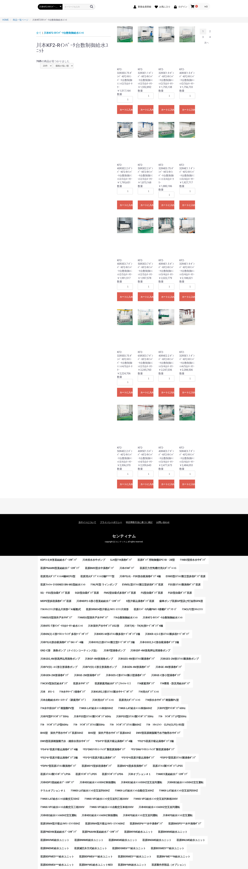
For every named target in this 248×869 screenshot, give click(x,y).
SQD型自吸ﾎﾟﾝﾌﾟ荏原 (87, 592)
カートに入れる (126, 109)
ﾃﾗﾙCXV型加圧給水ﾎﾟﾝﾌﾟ (54, 683)
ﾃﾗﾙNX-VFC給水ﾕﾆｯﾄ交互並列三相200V (106, 798)
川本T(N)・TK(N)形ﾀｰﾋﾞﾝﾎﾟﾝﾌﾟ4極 (143, 625)
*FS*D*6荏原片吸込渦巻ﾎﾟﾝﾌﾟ (138, 757)
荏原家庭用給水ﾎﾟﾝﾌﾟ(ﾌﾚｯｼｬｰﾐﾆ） (113, 683)
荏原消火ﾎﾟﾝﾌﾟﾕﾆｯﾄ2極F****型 (97, 576)
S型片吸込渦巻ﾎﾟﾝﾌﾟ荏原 (140, 601)
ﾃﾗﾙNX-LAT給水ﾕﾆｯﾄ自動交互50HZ (59, 798)
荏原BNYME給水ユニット (138, 831)
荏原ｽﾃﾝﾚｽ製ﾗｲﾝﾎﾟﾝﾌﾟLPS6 (55, 774)
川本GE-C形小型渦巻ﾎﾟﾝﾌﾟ (166, 675)
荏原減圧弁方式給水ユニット (90, 848)
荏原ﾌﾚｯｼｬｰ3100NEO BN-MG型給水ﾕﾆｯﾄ (62, 584)
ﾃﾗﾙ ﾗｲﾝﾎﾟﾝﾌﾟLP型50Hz (172, 716)
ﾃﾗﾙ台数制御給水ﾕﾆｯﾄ (126, 617)
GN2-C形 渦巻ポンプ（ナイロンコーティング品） (69, 650)
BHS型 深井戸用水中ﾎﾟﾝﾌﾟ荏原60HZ (109, 732)
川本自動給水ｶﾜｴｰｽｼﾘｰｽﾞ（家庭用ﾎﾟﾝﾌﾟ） (63, 699)
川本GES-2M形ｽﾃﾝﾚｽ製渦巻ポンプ (179, 658)
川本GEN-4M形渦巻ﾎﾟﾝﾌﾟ (136, 667)
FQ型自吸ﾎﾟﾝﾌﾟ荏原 (152, 592)
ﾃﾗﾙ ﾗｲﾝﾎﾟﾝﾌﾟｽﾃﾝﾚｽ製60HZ (125, 724)
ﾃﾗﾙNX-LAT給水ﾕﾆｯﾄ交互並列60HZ (90, 790)
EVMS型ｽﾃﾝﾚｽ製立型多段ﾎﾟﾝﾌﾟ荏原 (185, 576)
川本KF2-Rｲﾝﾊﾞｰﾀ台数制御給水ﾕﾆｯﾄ (64, 32)
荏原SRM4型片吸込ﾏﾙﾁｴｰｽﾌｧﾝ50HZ (60, 823)
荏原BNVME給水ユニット (54, 840)
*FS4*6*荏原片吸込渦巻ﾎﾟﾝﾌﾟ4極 (59, 749)
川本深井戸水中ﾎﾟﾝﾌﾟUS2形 (103, 625)
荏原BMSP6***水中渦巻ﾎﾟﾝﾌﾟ (146, 823)
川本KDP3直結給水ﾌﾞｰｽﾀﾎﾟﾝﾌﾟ (57, 782)
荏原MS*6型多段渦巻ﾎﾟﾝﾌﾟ (132, 765)
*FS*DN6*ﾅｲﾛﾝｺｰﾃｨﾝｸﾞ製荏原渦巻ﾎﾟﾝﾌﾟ (153, 749)
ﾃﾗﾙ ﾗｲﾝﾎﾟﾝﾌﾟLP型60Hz (54, 724)
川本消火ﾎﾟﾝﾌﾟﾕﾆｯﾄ (103, 699)
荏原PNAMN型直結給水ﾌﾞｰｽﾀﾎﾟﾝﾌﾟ (60, 568)
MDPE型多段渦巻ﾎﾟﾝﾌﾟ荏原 (55, 601)
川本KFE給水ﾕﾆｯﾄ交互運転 (177, 815)
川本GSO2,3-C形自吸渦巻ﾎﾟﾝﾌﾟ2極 (159, 642)
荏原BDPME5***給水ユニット (57, 856)
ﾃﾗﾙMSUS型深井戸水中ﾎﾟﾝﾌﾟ (56, 617)
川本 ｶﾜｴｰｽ (47, 691)
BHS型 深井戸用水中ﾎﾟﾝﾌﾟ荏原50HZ (61, 732)
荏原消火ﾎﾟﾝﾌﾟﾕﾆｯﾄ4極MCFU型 (57, 576)
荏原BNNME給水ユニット (88, 840)
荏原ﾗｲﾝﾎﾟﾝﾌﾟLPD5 (86, 774)
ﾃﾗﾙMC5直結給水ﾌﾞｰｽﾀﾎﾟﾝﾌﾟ (172, 774)
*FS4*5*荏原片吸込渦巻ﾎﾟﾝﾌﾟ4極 (113, 741)
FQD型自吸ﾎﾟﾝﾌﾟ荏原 (180, 592)
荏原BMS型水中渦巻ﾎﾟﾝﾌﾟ (99, 568)
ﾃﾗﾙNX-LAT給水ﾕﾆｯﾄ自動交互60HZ (134, 790)
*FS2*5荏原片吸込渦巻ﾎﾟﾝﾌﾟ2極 (155, 741)
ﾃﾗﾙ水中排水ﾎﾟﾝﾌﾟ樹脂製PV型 (57, 708)
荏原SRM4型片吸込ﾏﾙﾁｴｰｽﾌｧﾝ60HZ (105, 823)
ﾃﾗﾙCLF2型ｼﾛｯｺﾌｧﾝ (192, 609)
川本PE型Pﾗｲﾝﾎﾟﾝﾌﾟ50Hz (54, 716)
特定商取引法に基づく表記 (139, 522)
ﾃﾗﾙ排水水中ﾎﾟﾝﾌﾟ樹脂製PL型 (162, 699)
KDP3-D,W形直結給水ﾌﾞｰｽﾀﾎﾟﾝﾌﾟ (58, 559)
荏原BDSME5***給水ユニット (167, 848)
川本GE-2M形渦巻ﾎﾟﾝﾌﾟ (87, 675)
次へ (206, 42)
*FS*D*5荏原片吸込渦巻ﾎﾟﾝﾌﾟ (99, 757)
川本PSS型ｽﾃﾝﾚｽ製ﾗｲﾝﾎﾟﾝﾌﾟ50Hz (134, 716)
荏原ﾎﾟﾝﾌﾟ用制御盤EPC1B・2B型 (156, 559)
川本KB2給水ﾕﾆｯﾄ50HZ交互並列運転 (141, 782)
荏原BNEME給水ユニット (54, 848)
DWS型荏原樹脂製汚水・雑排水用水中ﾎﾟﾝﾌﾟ (65, 741)
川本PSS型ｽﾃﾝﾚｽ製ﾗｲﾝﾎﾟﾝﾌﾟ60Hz (92, 716)
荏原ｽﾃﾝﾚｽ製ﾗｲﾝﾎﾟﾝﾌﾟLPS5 (168, 765)
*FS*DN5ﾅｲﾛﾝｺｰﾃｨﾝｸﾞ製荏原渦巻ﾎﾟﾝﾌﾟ (104, 749)
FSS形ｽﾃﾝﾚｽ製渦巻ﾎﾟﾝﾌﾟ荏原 (184, 584)
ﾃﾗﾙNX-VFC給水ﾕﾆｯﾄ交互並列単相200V (155, 798)
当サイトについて (87, 522)
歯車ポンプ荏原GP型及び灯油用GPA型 (181, 601)
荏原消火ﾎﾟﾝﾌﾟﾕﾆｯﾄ (129, 699)
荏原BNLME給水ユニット (191, 840)
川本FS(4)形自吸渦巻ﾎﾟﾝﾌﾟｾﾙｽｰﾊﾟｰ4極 (61, 642)
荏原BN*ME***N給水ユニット (173, 856)
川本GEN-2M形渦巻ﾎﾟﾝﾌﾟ (54, 675)
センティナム (124, 536)
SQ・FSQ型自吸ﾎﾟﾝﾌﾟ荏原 (55, 592)
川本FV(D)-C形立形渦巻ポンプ (99, 667)
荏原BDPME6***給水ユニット (96, 856)
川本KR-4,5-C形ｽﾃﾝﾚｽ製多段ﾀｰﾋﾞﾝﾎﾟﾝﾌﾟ (167, 634)
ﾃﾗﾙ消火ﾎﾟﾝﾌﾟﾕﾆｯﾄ (149, 691)
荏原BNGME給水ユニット (156, 840)
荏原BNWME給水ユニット (173, 831)
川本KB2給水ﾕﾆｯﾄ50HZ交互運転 (185, 782)
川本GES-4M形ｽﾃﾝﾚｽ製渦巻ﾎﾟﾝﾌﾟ (136, 658)
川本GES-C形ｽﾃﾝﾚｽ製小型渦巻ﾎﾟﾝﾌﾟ (126, 675)
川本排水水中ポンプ (93, 559)
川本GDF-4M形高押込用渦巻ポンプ (150, 650)
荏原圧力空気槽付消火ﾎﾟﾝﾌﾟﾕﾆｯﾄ (158, 568)
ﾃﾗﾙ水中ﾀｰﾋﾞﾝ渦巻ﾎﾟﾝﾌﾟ (72, 691)
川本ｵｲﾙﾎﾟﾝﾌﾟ (127, 568)
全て (38, 32)
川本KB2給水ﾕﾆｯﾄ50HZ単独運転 (98, 782)
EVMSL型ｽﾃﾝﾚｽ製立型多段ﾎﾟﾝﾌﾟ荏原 (142, 584)
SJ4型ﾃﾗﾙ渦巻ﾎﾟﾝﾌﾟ (121, 559)
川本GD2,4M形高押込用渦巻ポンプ (60, 658)
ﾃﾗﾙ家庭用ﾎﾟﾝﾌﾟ (146, 683)
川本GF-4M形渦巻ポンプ (99, 658)
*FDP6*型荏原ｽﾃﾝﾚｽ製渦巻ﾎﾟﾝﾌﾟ (58, 765)
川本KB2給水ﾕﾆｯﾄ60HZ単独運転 (100, 815)
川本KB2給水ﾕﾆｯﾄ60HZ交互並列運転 (159, 807)
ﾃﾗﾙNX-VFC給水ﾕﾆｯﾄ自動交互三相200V (62, 807)
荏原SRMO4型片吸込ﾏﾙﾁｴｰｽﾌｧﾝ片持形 (107, 609)
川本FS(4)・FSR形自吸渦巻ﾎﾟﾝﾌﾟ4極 (140, 576)
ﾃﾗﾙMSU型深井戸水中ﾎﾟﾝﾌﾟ (93, 617)
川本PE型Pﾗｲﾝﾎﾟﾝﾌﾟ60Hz (171, 708)
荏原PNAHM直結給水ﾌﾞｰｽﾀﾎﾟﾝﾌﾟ (100, 831)
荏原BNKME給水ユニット (122, 840)
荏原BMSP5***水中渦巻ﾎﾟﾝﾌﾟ (185, 823)
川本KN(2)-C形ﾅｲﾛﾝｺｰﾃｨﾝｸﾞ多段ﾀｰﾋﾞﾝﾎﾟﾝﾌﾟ (64, 634)
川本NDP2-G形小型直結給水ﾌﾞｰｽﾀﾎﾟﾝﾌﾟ (98, 601)
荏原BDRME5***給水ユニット (135, 856)
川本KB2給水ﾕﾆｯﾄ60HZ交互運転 (58, 815)
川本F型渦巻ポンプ (114, 650)
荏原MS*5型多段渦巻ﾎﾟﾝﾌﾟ (97, 765)
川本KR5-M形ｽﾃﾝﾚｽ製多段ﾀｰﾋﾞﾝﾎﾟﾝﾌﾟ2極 (117, 634)
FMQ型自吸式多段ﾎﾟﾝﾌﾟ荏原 (120, 592)
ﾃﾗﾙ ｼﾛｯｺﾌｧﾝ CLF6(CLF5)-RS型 (165, 724)
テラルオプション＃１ (53, 790)
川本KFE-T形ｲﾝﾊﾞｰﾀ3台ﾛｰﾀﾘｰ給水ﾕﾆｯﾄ (61, 625)
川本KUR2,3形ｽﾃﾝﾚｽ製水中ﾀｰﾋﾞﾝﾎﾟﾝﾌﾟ (112, 691)
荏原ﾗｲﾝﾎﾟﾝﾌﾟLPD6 (112, 774)
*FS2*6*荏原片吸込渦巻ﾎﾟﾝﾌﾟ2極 (59, 757)
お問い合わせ (163, 522)
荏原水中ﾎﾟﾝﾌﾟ (81, 683)
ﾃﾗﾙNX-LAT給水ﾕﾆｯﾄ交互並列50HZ (178, 790)
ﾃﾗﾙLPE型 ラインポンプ (103, 584)
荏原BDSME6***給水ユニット (129, 848)
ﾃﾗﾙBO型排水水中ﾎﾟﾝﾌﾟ (193, 559)
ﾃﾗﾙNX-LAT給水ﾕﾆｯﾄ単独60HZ (135, 708)
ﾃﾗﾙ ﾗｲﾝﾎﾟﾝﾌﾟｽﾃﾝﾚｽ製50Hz (89, 724)
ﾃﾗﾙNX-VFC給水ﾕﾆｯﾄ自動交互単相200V (112, 807)
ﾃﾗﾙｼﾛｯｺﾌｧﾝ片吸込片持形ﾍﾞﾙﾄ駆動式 (60, 609)
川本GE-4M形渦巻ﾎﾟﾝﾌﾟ (168, 667)
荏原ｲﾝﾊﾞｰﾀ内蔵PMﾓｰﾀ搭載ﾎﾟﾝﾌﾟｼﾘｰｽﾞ (155, 609)
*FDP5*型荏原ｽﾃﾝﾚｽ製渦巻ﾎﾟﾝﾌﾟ (178, 757)
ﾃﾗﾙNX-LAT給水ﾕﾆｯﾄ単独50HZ (96, 708)
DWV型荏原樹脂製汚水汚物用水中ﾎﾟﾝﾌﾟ (158, 732)
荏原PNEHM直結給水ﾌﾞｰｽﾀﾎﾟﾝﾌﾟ (58, 831)
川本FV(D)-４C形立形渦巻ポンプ (58, 667)
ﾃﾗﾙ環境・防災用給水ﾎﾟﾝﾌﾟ (175, 683)
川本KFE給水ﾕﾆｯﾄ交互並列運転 (140, 815)
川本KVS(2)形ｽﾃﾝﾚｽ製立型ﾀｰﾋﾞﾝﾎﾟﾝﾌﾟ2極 (111, 642)
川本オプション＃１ (139, 774)
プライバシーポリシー (111, 522)
